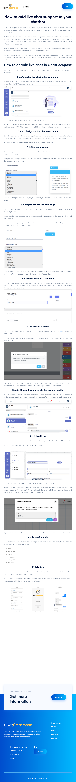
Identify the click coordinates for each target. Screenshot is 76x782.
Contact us (58, 697)
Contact (54, 739)
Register (40, 751)
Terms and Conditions (17, 750)
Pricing (12, 758)
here (60, 331)
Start (67, 6)
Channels (54, 731)
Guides (53, 727)
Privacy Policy (14, 754)
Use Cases (54, 735)
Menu (26, 7)
